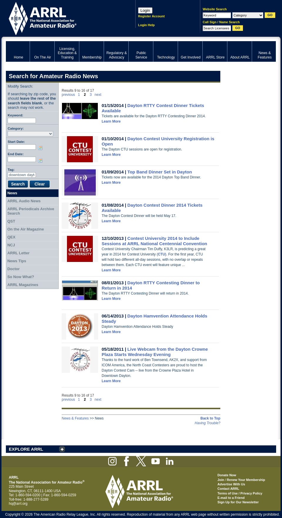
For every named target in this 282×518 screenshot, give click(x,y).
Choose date (41, 148)
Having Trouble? (207, 423)
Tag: (11, 169)
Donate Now (226, 475)
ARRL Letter (18, 253)
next (98, 95)
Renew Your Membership (246, 480)
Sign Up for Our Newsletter (238, 502)
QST (11, 221)
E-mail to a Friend (230, 497)
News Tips (16, 261)
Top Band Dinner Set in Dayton (159, 171)
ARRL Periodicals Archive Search (30, 211)
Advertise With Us (231, 484)
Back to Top (210, 418)
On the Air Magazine (25, 229)
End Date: (16, 154)
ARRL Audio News (24, 201)
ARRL (63, 18)
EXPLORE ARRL (26, 449)
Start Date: (16, 141)
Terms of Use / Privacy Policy (239, 493)
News (12, 193)
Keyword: (15, 115)
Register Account (151, 16)
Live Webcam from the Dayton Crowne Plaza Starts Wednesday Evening (155, 352)
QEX (11, 237)
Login (145, 10)
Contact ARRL (228, 488)
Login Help (146, 25)
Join (220, 480)
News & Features (75, 418)
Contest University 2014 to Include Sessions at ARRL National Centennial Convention (154, 241)
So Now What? (20, 277)
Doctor (13, 269)
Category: (16, 128)
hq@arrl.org (18, 504)
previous (68, 95)
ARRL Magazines (22, 285)
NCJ (11, 245)
